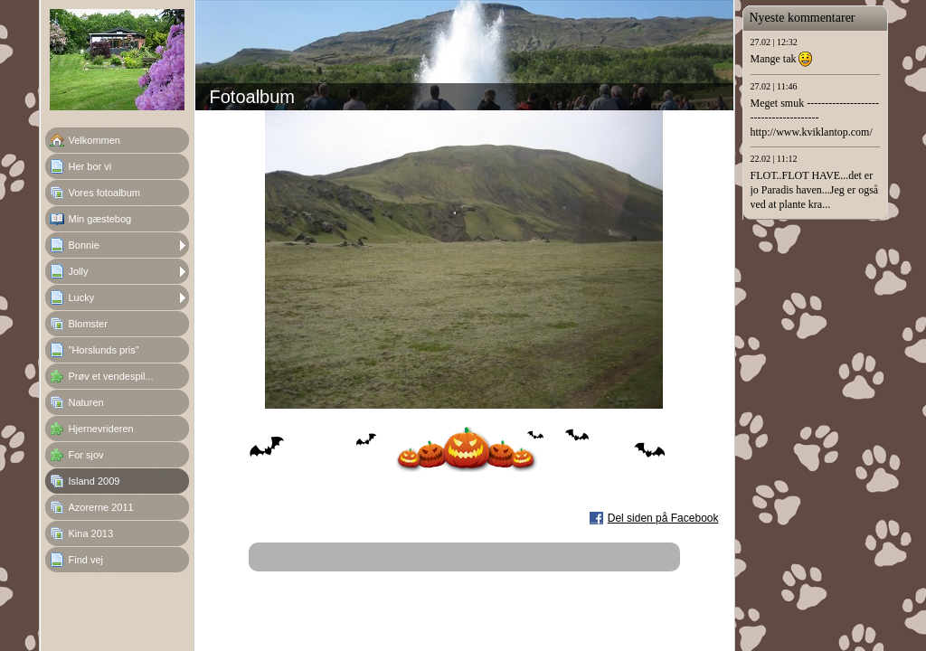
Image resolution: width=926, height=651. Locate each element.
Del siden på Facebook (663, 518)
